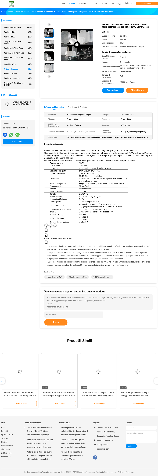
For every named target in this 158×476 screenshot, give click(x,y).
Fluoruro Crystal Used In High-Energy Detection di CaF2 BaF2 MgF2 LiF (135, 395)
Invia (56, 322)
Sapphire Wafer (18, 64)
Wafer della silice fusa (18, 48)
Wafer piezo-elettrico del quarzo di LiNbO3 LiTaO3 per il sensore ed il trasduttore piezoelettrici (40, 455)
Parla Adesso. (147, 3)
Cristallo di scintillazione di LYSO (18, 84)
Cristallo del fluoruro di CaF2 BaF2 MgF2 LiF (22, 103)
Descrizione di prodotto (77, 107)
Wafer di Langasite (18, 78)
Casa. (3, 427)
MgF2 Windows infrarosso (102, 277)
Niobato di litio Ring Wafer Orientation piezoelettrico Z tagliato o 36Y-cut (72, 455)
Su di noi (4, 438)
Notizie (4, 442)
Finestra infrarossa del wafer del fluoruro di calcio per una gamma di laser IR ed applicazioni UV (20, 395)
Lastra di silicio (18, 73)
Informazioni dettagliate (54, 107)
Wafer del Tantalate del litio (18, 59)
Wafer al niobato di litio (18, 53)
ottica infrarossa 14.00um (78, 277)
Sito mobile (5, 449)
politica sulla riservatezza (6, 455)
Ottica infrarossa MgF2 (54, 277)
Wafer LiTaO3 (18, 37)
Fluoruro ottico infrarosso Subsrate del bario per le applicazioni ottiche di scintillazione (59, 395)
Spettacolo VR (7, 435)
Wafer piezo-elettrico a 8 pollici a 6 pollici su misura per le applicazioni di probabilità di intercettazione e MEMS (40, 444)
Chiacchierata (17, 142)
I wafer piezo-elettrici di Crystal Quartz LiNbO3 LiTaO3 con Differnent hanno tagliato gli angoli (39, 431)
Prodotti (4, 431)
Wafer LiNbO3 (18, 32)
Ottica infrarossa (18, 69)
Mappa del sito (7, 446)
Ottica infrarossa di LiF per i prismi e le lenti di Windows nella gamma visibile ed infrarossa (98, 395)
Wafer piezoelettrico (18, 27)
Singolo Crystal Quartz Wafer (18, 42)
